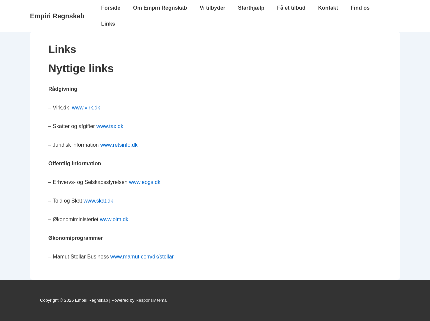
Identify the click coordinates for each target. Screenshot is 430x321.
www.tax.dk (109, 126)
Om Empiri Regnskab (160, 8)
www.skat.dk (98, 201)
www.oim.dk (114, 219)
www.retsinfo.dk (119, 145)
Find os (360, 8)
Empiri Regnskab (57, 16)
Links (108, 24)
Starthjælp (251, 8)
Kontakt (328, 8)
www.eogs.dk (144, 182)
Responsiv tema (151, 300)
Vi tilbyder (212, 8)
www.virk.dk (86, 107)
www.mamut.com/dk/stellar (142, 256)
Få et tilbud (291, 8)
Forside (110, 8)
